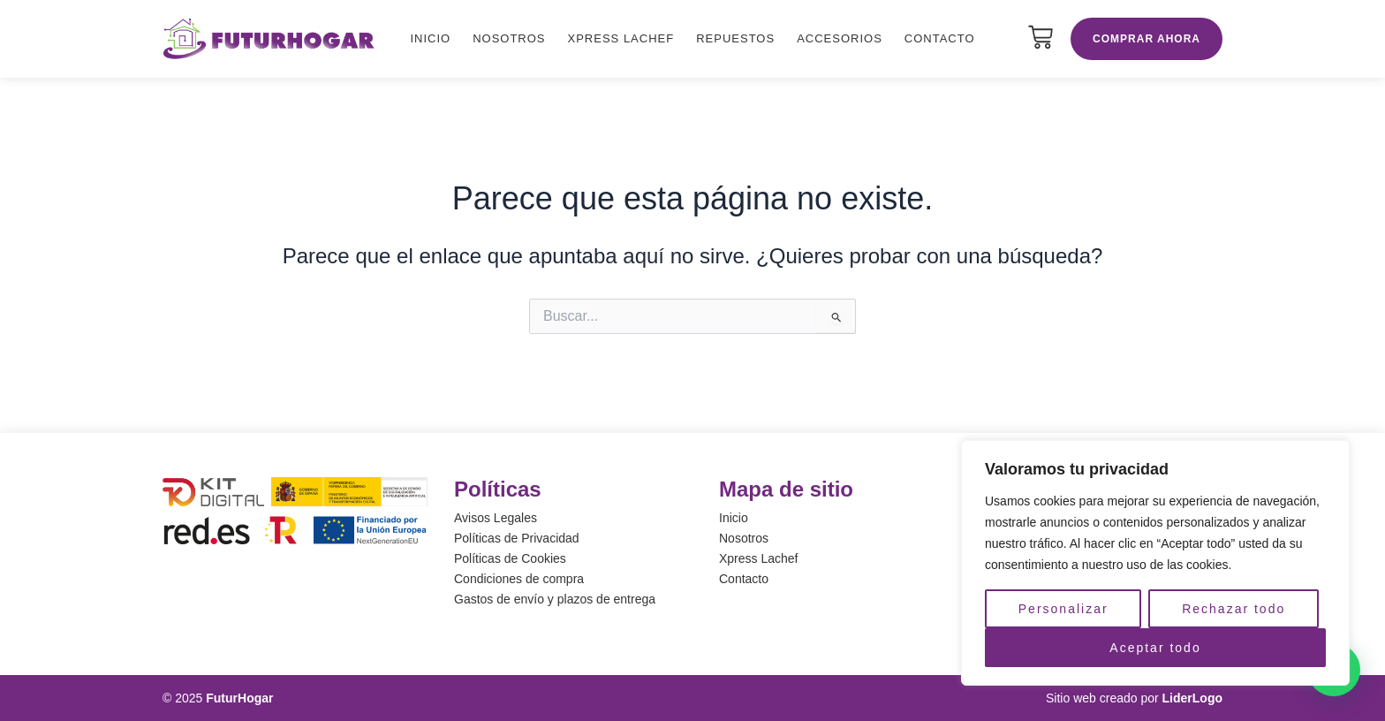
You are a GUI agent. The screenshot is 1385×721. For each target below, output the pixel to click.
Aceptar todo (1154, 648)
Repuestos (735, 38)
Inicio (430, 38)
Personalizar (1063, 609)
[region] (1155, 563)
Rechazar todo (1233, 609)
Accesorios (839, 38)
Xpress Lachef (621, 38)
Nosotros (509, 38)
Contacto (939, 38)
